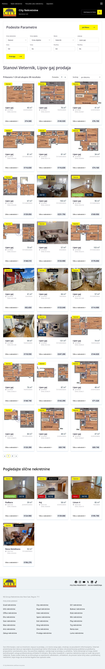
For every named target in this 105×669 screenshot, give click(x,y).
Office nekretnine (10, 612)
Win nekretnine (76, 616)
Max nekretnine (9, 625)
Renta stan (74, 629)
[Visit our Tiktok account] (96, 581)
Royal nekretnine (43, 608)
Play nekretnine (76, 621)
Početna (4, 4)
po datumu (85, 77)
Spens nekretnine (43, 616)
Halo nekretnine (43, 612)
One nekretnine (43, 629)
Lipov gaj (82, 40)
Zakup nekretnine (10, 633)
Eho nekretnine (9, 616)
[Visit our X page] (88, 581)
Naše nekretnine (16, 4)
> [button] (16, 456)
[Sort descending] (65, 77)
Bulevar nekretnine (77, 608)
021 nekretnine (76, 604)
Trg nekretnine (76, 625)
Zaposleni (49, 4)
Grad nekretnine (9, 604)
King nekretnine (43, 625)
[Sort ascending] (61, 77)
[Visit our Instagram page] (80, 581)
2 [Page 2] (12, 456)
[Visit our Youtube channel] (84, 581)
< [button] (4, 456)
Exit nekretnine (42, 621)
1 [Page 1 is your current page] (8, 456)
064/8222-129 (23, 14)
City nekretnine (42, 604)
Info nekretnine (9, 608)
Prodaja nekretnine (44, 633)
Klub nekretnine (76, 612)
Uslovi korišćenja (95, 585)
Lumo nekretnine (76, 633)
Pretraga (15, 56)
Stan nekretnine (9, 621)
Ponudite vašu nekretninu (34, 4)
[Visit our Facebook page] (76, 581)
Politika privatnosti (78, 585)
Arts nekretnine (9, 629)
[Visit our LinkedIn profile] (92, 581)
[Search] (99, 12)
